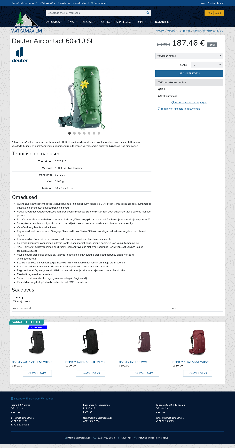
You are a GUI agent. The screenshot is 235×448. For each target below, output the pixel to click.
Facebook (18, 398)
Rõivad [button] (71, 22)
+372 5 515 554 (91, 421)
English (220, 3)
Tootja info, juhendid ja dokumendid (178, 109)
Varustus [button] (53, 22)
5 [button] (89, 133)
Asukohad (63, 3)
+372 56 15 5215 (164, 421)
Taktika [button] (104, 22)
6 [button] (94, 133)
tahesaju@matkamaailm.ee (170, 417)
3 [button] (79, 133)
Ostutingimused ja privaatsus (151, 437)
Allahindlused (80, 3)
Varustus (172, 30)
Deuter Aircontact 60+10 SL (208, 30)
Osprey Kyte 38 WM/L (133, 362)
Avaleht (160, 30)
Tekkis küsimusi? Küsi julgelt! (189, 102)
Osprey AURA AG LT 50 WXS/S (32, 362)
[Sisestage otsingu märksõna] (98, 13)
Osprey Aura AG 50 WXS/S (190, 362)
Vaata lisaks (37, 373)
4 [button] (84, 133)
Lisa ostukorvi (189, 73)
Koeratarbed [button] (159, 22)
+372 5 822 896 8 (45, 3)
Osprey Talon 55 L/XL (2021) (85, 362)
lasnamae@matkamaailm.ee (97, 417)
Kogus (183, 64)
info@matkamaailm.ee (22, 3)
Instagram (33, 398)
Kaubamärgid (99, 3)
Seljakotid (185, 30)
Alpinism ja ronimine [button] (130, 22)
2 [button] (74, 133)
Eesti (203, 3)
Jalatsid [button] (87, 22)
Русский (211, 3)
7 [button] (99, 133)
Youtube (47, 398)
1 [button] (69, 133)
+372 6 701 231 (19, 421)
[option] (81, 97)
